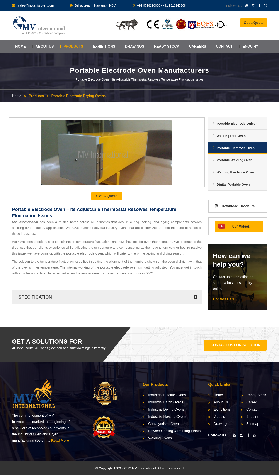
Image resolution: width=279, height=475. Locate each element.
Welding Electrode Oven (235, 172)
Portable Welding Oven (234, 160)
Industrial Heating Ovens (167, 416)
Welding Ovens (160, 438)
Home (20, 46)
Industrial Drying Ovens (166, 409)
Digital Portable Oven (233, 184)
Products (73, 46)
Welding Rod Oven (231, 136)
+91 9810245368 (174, 5)
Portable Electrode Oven (236, 148)
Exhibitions (104, 46)
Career (251, 402)
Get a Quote (254, 23)
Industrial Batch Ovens (165, 402)
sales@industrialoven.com (36, 5)
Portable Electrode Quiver (237, 123)
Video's (219, 416)
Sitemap (252, 424)
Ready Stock (166, 46)
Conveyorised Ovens (164, 424)
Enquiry (250, 46)
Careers (197, 46)
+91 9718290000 (148, 5)
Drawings (134, 46)
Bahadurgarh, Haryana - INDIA (93, 5)
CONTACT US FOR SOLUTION (235, 345)
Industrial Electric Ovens (167, 395)
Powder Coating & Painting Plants (174, 431)
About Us (45, 46)
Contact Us (223, 299)
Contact (224, 46)
